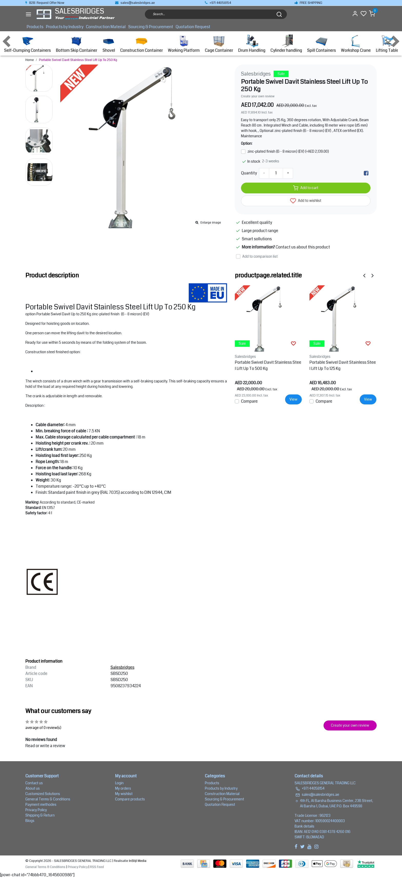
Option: (246, 143)
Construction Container (141, 44)
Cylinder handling (286, 44)
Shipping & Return (40, 815)
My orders (123, 788)
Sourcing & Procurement (150, 27)
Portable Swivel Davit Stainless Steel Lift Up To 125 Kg (342, 365)
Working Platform (184, 44)
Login (119, 783)
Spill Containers (321, 44)
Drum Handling (251, 44)
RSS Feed (97, 867)
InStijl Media (137, 861)
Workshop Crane (356, 44)
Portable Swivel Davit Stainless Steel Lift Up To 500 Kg (268, 365)
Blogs (29, 820)
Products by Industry (64, 27)
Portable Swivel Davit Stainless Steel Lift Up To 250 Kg (78, 60)
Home (29, 60)
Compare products (130, 799)
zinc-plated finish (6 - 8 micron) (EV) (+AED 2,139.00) (288, 151)
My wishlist (124, 793)
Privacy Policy (36, 809)
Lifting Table (387, 44)
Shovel (108, 44)
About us (32, 788)
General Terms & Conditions (47, 799)
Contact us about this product (303, 247)
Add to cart (305, 188)
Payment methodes (40, 804)
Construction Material (106, 27)
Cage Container (219, 44)
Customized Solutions (42, 793)
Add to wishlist (305, 201)
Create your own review (258, 96)
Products (35, 27)
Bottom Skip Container (76, 44)
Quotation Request (193, 27)
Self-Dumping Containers (27, 44)
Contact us (34, 783)
